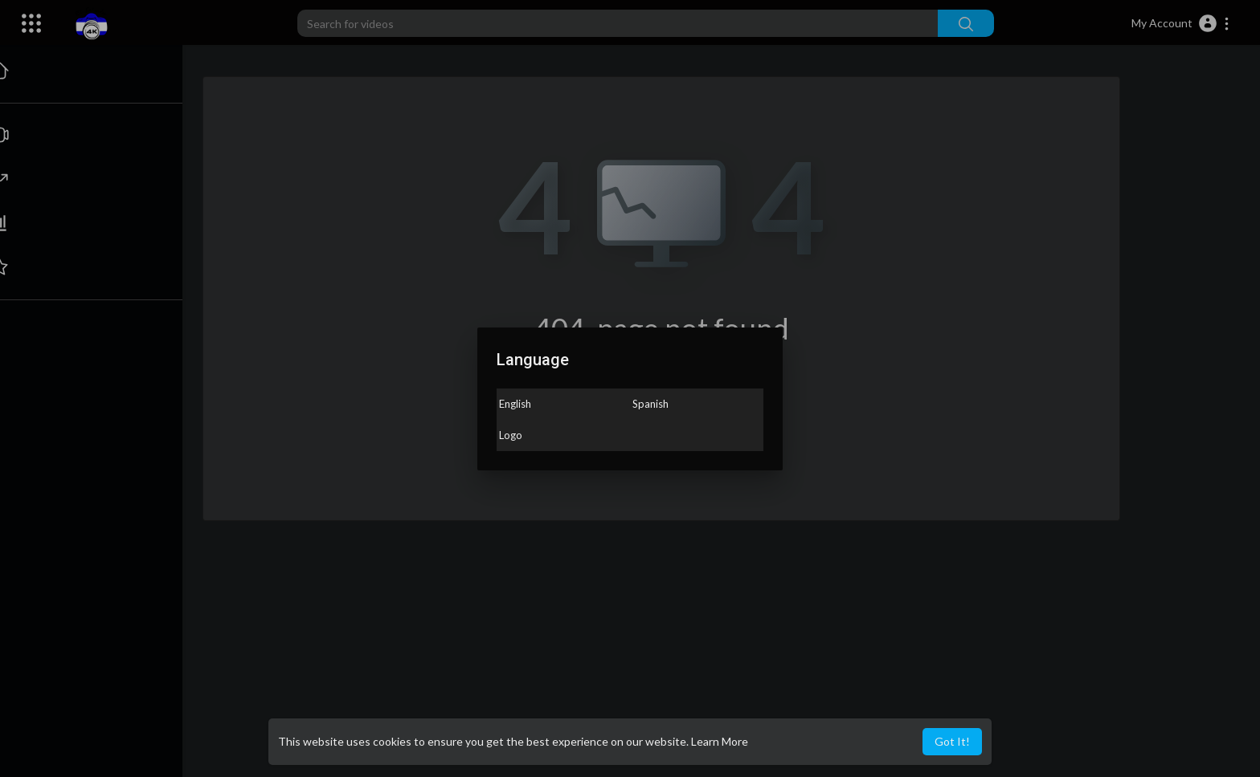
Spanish (650, 403)
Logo (510, 435)
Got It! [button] (952, 741)
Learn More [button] (719, 741)
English (515, 403)
